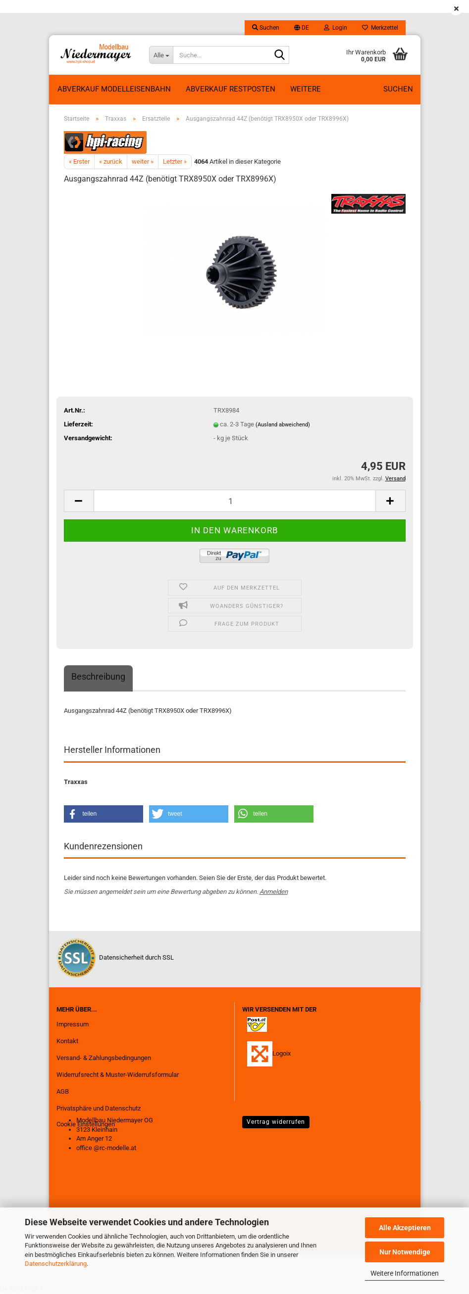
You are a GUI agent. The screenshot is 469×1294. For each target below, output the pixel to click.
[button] (301, 27)
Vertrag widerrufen (276, 1121)
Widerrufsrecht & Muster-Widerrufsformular (117, 1074)
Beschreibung (98, 676)
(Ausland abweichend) (283, 424)
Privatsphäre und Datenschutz (98, 1108)
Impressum (72, 1024)
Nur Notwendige (404, 1252)
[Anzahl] (235, 501)
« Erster (79, 161)
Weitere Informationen (404, 1273)
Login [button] (335, 27)
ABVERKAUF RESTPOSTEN (230, 89)
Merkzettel (380, 27)
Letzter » (175, 161)
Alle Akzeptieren (405, 1228)
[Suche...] (161, 55)
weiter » (143, 161)
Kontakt (67, 1041)
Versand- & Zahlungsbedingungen (103, 1058)
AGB (62, 1091)
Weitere (305, 89)
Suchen (398, 89)
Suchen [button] (265, 27)
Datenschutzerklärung (56, 1263)
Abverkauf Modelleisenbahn (114, 89)
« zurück (110, 161)
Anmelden (274, 891)
